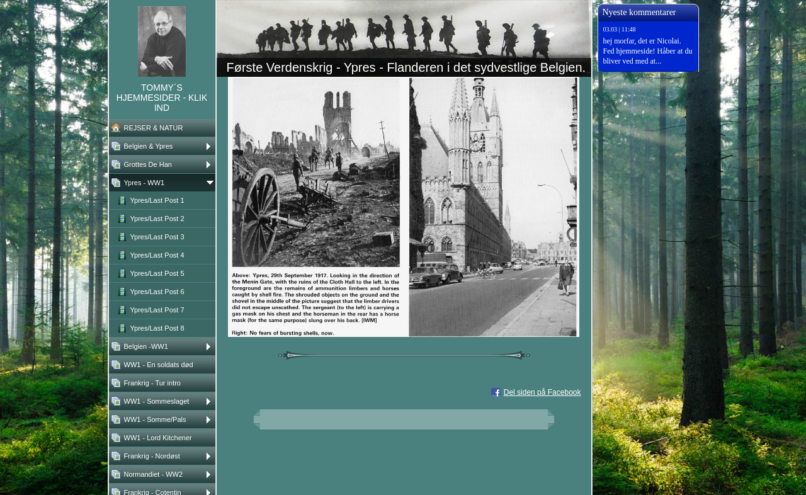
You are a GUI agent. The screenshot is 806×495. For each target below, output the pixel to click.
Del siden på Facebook (542, 392)
